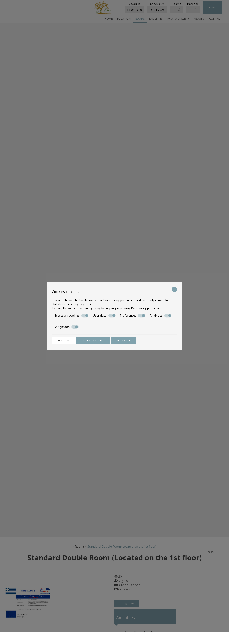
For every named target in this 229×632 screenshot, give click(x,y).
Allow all (123, 340)
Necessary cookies (71, 316)
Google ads (66, 327)
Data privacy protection (145, 308)
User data (104, 316)
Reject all (64, 340)
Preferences (132, 316)
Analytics (160, 316)
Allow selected (94, 340)
